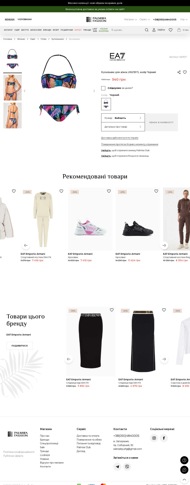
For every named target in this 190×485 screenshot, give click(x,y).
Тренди (44, 451)
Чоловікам (25, 19)
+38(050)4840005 (164, 19)
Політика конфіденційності (18, 452)
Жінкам (9, 19)
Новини (44, 458)
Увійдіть (106, 150)
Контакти (45, 466)
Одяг (32, 39)
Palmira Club (84, 447)
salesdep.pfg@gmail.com (127, 448)
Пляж (43, 39)
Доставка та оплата (88, 435)
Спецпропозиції (49, 443)
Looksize (45, 455)
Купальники (58, 39)
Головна (7, 39)
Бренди (44, 439)
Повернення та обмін (89, 439)
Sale (42, 447)
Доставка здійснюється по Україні (119, 137)
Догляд (81, 451)
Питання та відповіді (89, 443)
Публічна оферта (13, 455)
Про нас (44, 435)
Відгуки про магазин (52, 462)
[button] (25, 91)
